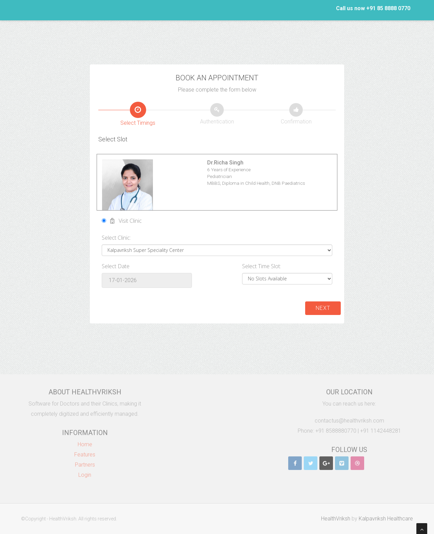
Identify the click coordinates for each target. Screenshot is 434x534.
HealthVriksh (337, 518)
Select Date (116, 266)
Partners (85, 462)
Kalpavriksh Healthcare (388, 518)
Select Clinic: (116, 237)
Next (323, 308)
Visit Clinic (122, 220)
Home (85, 442)
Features (84, 452)
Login (84, 473)
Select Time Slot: (261, 266)
